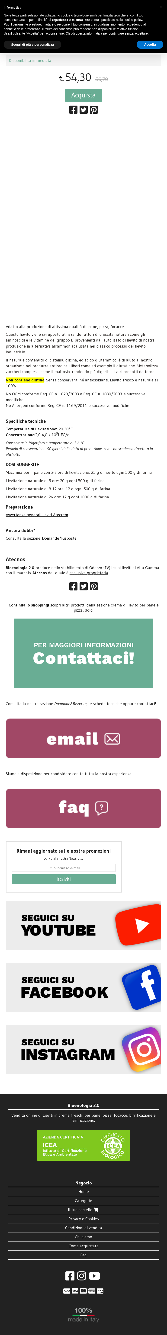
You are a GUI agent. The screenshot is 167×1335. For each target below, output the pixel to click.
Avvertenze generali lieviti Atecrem (37, 514)
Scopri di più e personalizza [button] (32, 44)
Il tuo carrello (83, 1209)
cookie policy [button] (133, 20)
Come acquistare (84, 1245)
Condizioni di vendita (83, 1227)
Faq (83, 1255)
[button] (161, 7)
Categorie (83, 1200)
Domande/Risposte (59, 538)
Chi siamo (83, 1236)
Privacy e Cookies (83, 1218)
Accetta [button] (150, 44)
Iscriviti (64, 879)
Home (83, 1191)
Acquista (83, 95)
